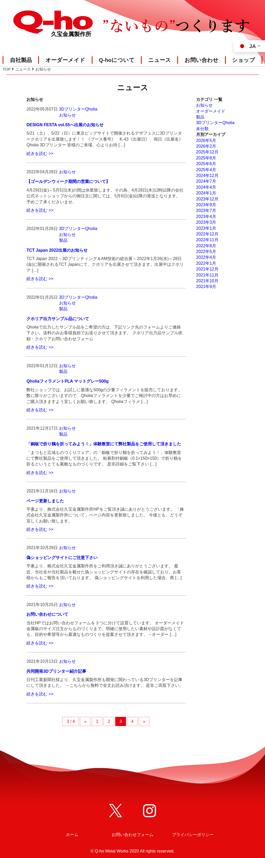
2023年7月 (206, 210)
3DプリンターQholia (78, 109)
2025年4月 (206, 170)
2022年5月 (206, 251)
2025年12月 (207, 152)
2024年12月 (207, 175)
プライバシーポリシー (193, 834)
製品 (63, 240)
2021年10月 (207, 281)
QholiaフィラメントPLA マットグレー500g (67, 381)
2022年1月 (206, 263)
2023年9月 (206, 205)
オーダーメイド (65, 60)
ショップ (243, 60)
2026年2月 (206, 146)
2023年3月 (206, 222)
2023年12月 (207, 199)
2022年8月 (206, 246)
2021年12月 (207, 269)
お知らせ (67, 115)
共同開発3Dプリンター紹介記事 (56, 671)
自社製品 (21, 60)
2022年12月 (207, 234)
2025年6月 (206, 164)
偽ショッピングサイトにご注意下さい (61, 557)
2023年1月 (206, 228)
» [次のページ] (144, 721)
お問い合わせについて (47, 614)
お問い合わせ (201, 60)
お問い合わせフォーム (132, 834)
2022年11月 (207, 240)
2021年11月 (207, 275)
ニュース (159, 60)
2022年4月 (206, 257)
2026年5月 (206, 140)
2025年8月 (206, 158)
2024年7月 (206, 181)
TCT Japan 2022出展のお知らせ (57, 250)
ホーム (72, 834)
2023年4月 (206, 216)
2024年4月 (206, 187)
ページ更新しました (45, 501)
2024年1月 (206, 193)
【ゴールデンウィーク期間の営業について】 (68, 181)
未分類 (202, 128)
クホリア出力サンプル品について (57, 318)
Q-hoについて (117, 60)
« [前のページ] (85, 721)
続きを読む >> (39, 153)
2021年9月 (206, 286)
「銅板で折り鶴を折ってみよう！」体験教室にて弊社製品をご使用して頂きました (103, 444)
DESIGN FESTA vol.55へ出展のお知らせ (64, 125)
